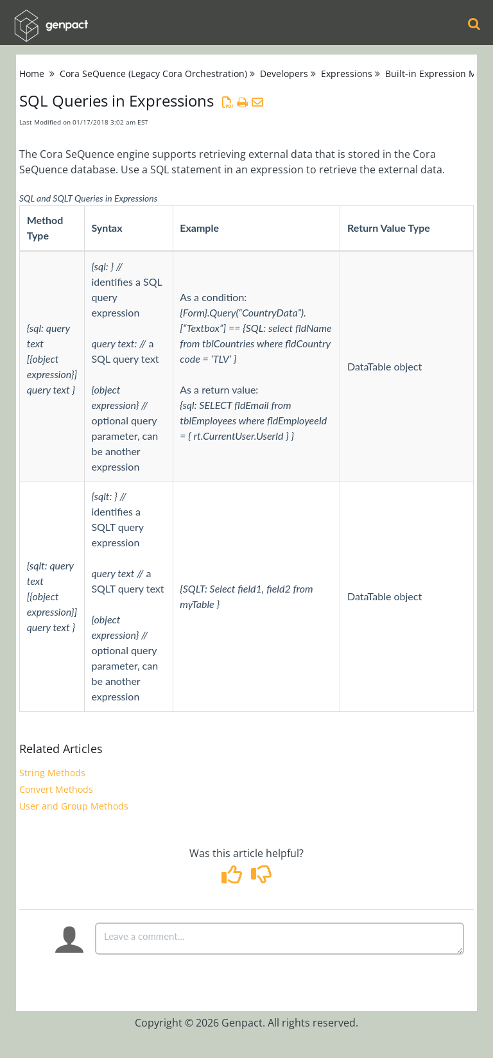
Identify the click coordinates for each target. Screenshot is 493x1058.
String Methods (52, 773)
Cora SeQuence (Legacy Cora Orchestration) (153, 73)
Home (31, 73)
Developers (284, 73)
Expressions (346, 73)
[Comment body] (279, 939)
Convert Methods (56, 789)
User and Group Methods (73, 806)
